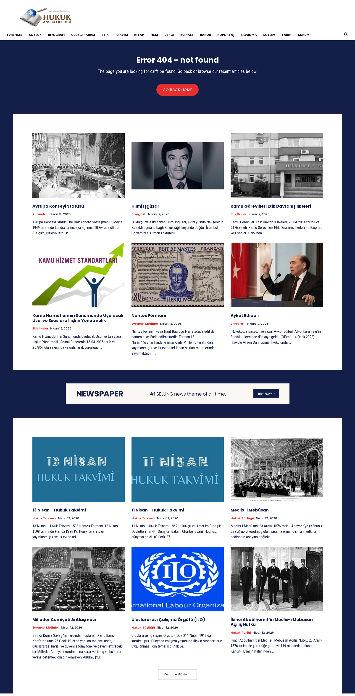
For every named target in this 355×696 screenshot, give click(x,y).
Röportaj (225, 34)
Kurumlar (40, 217)
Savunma (249, 34)
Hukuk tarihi (241, 635)
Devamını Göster (177, 677)
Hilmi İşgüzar (145, 208)
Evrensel (15, 34)
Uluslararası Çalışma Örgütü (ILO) (168, 622)
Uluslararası (83, 34)
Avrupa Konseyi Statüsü (58, 208)
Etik (105, 34)
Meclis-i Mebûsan (250, 512)
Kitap (139, 34)
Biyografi (56, 34)
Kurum (304, 34)
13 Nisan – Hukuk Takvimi (59, 512)
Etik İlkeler (239, 217)
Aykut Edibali (245, 318)
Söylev (269, 34)
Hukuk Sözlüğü (242, 521)
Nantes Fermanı (148, 318)
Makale (187, 34)
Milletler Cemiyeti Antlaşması (64, 622)
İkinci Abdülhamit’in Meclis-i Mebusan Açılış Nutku (272, 624)
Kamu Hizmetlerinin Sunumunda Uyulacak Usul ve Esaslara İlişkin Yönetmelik (78, 320)
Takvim (121, 34)
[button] (345, 35)
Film (154, 34)
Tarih (286, 34)
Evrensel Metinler (144, 326)
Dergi (169, 34)
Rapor (205, 34)
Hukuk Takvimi (44, 521)
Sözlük (35, 34)
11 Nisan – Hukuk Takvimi (157, 512)
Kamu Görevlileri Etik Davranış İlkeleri (271, 208)
